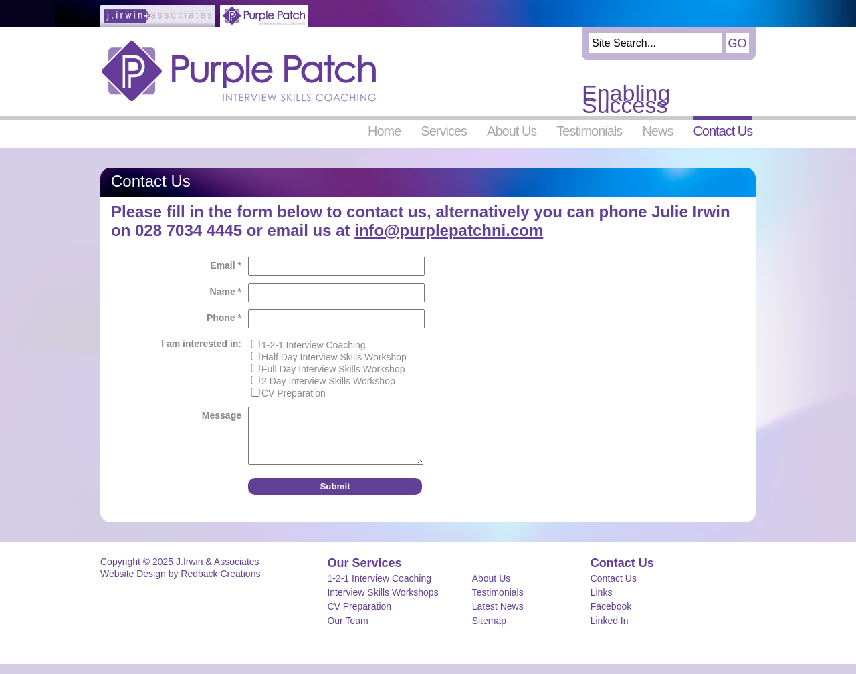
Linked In (610, 630)
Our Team (347, 630)
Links (602, 602)
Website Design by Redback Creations (180, 583)
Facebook (611, 616)
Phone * (224, 317)
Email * (225, 265)
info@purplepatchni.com (448, 230)
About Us (511, 130)
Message (221, 415)
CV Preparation (293, 393)
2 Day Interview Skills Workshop (328, 381)
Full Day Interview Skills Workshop (333, 369)
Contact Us (722, 130)
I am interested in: (201, 343)
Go (737, 43)
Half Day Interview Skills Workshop (334, 357)
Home (384, 130)
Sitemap (489, 630)
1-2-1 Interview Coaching (313, 345)
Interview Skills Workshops (382, 602)
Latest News (498, 616)
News (657, 130)
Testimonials (589, 130)
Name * (225, 291)
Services (444, 130)
